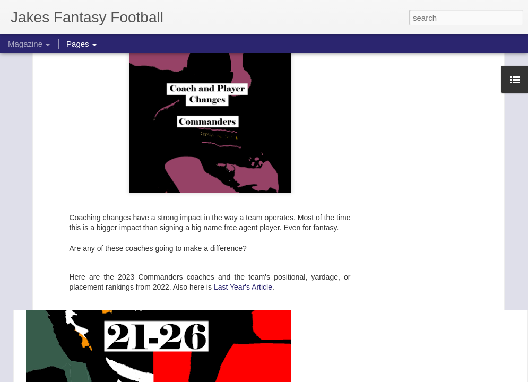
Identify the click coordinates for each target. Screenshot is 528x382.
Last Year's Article (243, 182)
